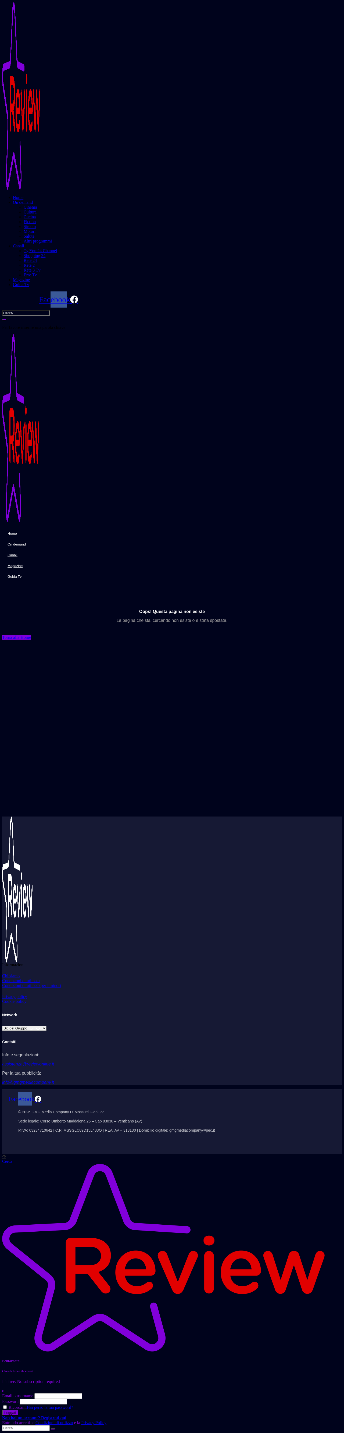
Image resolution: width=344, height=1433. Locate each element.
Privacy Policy (93, 1422)
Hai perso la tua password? (50, 1407)
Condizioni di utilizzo (54, 1422)
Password (10, 1401)
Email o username (17, 1395)
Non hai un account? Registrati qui (34, 1418)
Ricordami (15, 1407)
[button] (16, 637)
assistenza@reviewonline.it (28, 1064)
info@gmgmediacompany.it (28, 1082)
